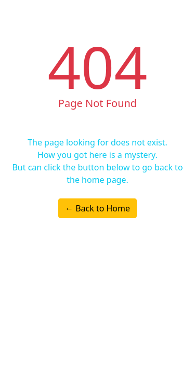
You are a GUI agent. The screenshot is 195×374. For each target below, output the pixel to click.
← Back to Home (97, 208)
